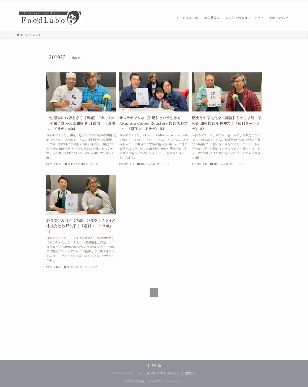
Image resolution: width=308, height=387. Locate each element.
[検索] (288, 2)
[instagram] (276, 2)
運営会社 (191, 373)
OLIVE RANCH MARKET (163, 373)
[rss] (282, 2)
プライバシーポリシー (126, 373)
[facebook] (270, 2)
